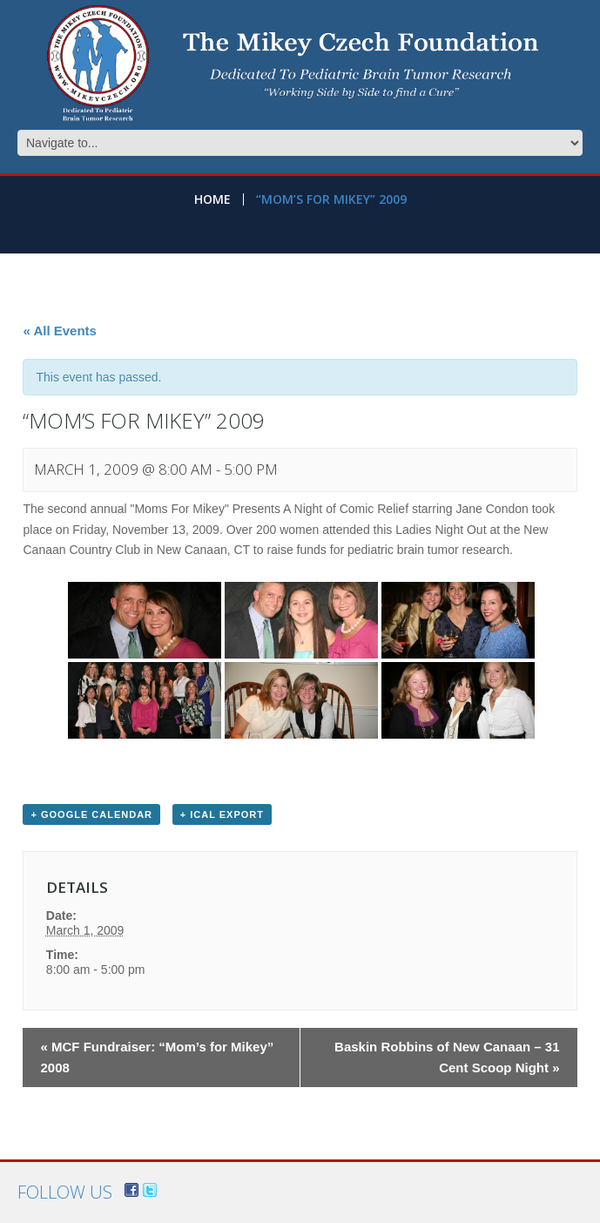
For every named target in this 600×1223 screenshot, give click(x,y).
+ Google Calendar (91, 814)
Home (212, 199)
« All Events (59, 330)
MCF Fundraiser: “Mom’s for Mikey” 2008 (156, 1057)
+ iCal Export (222, 814)
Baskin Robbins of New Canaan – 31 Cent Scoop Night (446, 1057)
